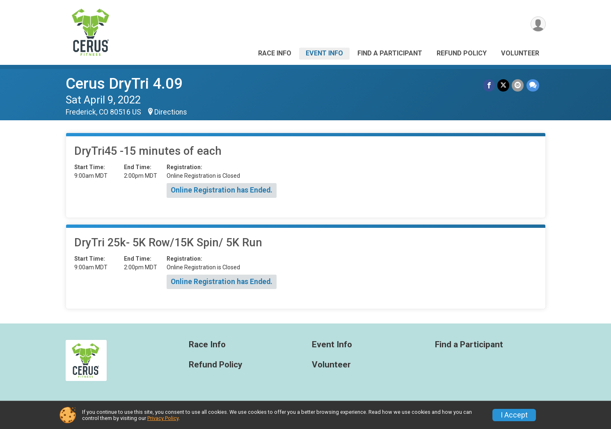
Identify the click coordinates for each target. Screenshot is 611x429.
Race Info (274, 53)
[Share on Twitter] (504, 85)
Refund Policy (462, 53)
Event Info (324, 53)
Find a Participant (389, 53)
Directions (170, 112)
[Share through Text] (532, 85)
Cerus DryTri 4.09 (124, 83)
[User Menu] (538, 24)
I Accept (514, 415)
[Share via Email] (518, 85)
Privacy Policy (162, 418)
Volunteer (520, 53)
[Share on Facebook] (489, 85)
